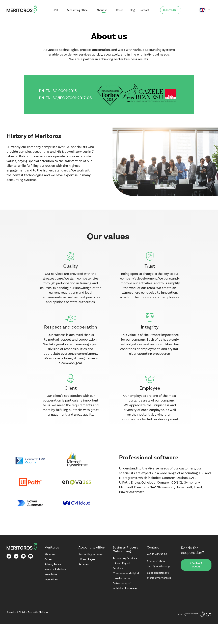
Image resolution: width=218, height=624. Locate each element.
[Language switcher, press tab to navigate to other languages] (204, 10)
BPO (55, 10)
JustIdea (180, 615)
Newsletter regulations (51, 577)
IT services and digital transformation (126, 576)
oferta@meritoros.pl (159, 577)
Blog (132, 10)
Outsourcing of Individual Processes (125, 586)
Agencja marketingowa (191, 615)
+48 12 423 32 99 (157, 554)
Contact (144, 10)
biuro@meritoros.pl (158, 566)
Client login (170, 10)
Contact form (196, 565)
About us (102, 10)
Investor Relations (55, 569)
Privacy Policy (52, 564)
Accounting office (77, 10)
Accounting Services (125, 558)
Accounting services (90, 554)
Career (120, 10)
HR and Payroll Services (87, 562)
